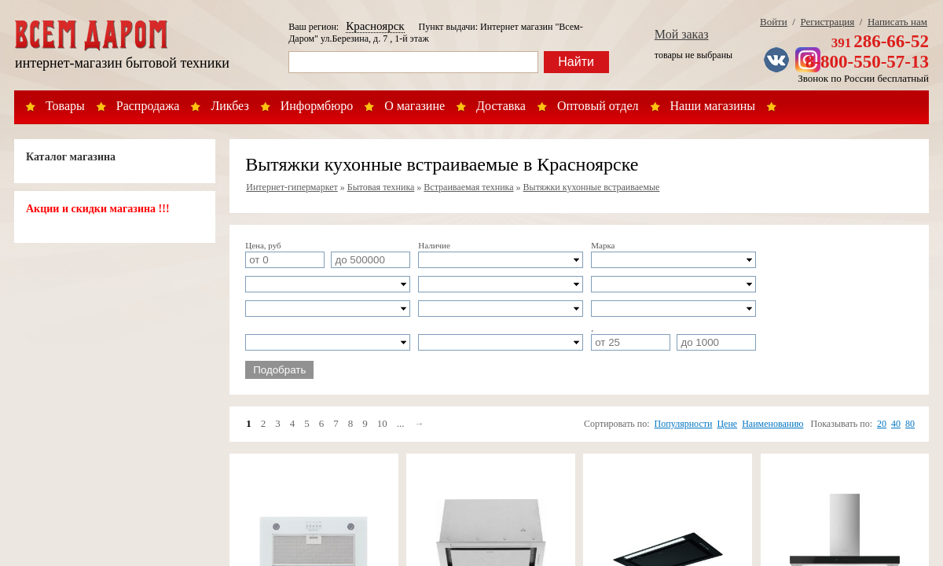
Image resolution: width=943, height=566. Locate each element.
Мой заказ (682, 34)
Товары (65, 105)
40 (896, 423)
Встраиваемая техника (468, 187)
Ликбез (229, 105)
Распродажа (148, 105)
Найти (576, 61)
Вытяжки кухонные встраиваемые (591, 187)
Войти (773, 22)
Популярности (684, 423)
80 (910, 423)
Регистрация (827, 22)
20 (881, 423)
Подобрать (279, 370)
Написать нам (897, 22)
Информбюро (317, 105)
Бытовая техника (381, 187)
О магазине (414, 105)
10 (382, 423)
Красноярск (375, 26)
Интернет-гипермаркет (292, 187)
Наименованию (772, 423)
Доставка (501, 105)
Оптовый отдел (598, 105)
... (401, 423)
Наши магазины (713, 105)
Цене (727, 423)
